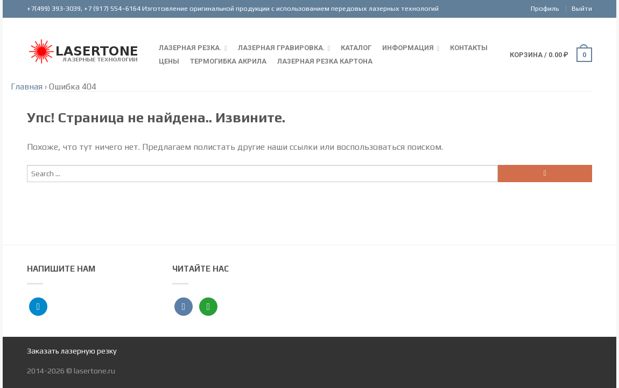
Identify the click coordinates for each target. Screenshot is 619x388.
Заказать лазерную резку (72, 351)
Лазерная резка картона (324, 61)
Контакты (469, 48)
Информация (408, 48)
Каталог (356, 48)
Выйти (582, 8)
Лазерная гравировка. (281, 48)
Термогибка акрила (228, 61)
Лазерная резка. (190, 48)
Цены (169, 61)
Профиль (545, 8)
